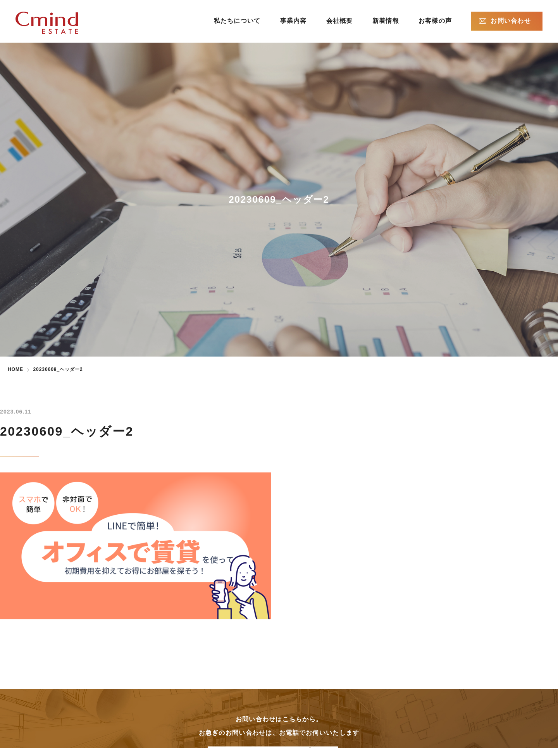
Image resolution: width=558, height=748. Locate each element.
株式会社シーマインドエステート (59, 23)
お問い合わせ (511, 20)
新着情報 (385, 20)
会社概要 (339, 20)
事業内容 (293, 20)
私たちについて (237, 20)
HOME (15, 369)
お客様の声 (435, 20)
